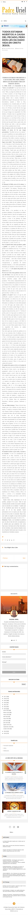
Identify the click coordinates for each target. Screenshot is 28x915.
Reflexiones (6, 750)
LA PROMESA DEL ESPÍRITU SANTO (14, 792)
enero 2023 (6, 710)
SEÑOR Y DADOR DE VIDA (14, 811)
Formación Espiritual (8, 745)
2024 (5, 731)
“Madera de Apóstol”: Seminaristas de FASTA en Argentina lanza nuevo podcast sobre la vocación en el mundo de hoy (14, 895)
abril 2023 (5, 716)
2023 (5, 708)
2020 (5, 702)
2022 (5, 706)
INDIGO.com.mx (14, 911)
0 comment (5, 50)
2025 (5, 733)
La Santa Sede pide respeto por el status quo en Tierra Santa (14, 842)
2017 (5, 696)
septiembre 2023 (7, 726)
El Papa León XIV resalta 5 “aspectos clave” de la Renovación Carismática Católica (14, 886)
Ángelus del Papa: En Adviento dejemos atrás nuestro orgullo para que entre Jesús (13, 850)
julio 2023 (5, 722)
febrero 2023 (6, 712)
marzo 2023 (6, 714)
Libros (5, 748)
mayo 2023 (6, 718)
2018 (5, 698)
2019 (5, 700)
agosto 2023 (6, 724)
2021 (5, 704)
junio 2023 (6, 720)
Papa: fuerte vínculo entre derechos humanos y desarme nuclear (14, 846)
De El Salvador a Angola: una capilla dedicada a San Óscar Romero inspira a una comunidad (14, 891)
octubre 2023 (6, 728)
